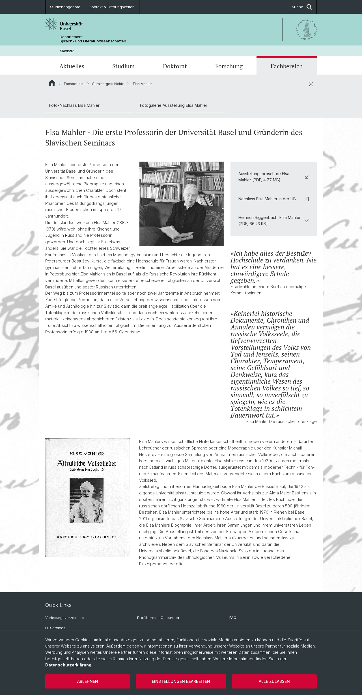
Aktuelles (71, 66)
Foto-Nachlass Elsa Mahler (74, 105)
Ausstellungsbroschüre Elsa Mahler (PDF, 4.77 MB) (273, 176)
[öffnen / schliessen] (311, 83)
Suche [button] (302, 7)
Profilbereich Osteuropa (158, 618)
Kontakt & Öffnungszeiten (112, 7)
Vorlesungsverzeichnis (64, 618)
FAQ (232, 618)
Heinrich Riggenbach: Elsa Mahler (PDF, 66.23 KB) (273, 220)
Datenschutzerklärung (68, 665)
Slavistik (67, 51)
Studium (123, 66)
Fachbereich (287, 66)
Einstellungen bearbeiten (181, 681)
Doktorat (175, 66)
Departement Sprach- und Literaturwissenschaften (93, 39)
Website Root (52, 83)
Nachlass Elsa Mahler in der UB (273, 198)
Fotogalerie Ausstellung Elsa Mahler (173, 105)
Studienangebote (65, 7)
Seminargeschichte (108, 84)
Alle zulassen (274, 681)
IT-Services (55, 628)
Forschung (229, 66)
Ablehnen (87, 681)
